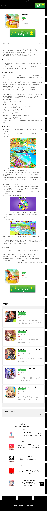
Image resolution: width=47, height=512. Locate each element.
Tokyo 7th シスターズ (10, 411)
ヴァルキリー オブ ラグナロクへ (23, 375)
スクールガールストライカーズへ (23, 394)
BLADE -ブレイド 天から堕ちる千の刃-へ (23, 356)
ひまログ (40, 414)
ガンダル (43, 298)
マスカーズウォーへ (23, 318)
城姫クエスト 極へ (23, 337)
